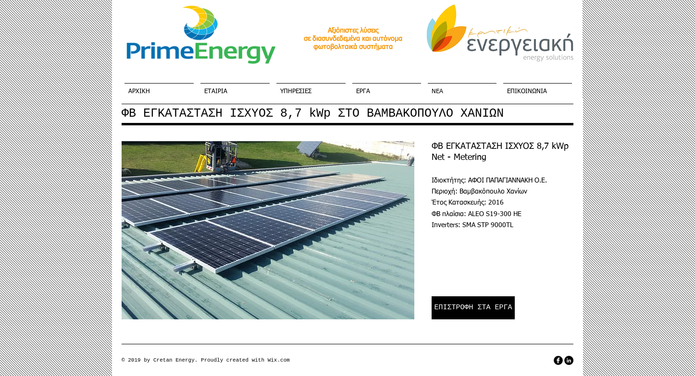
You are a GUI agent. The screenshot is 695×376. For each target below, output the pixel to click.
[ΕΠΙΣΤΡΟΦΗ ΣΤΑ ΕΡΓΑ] (473, 307)
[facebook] (558, 360)
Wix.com (279, 360)
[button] (268, 230)
